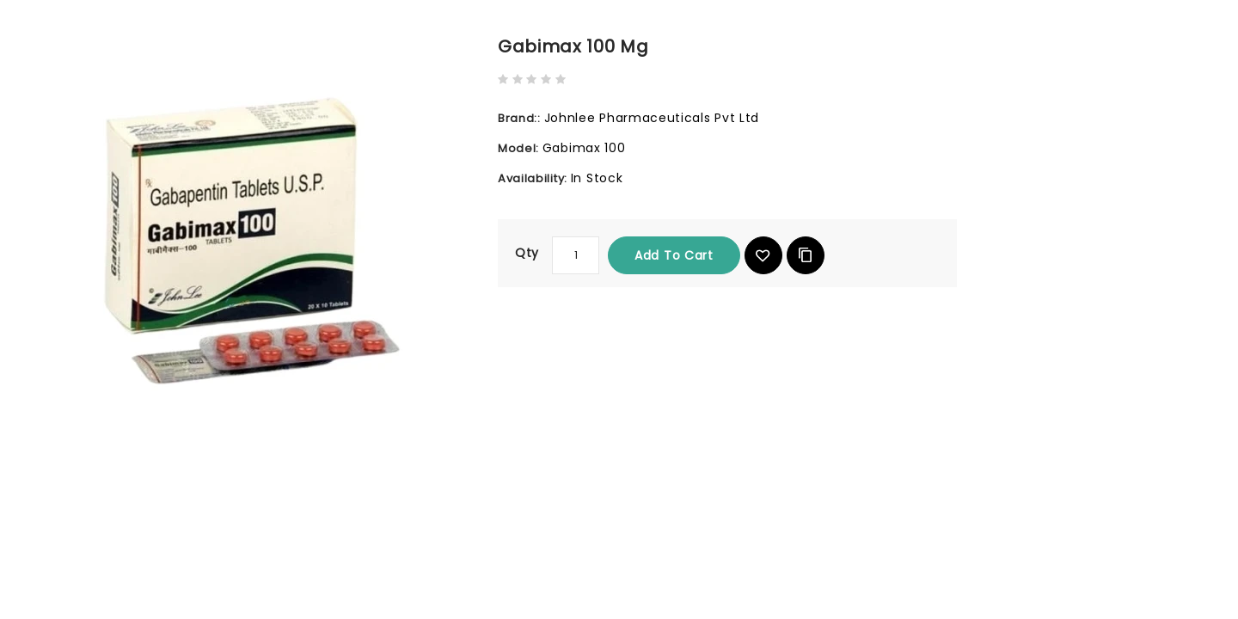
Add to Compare (805, 255)
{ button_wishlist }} (763, 255)
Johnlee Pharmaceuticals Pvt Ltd (652, 117)
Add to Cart (674, 255)
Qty (527, 252)
